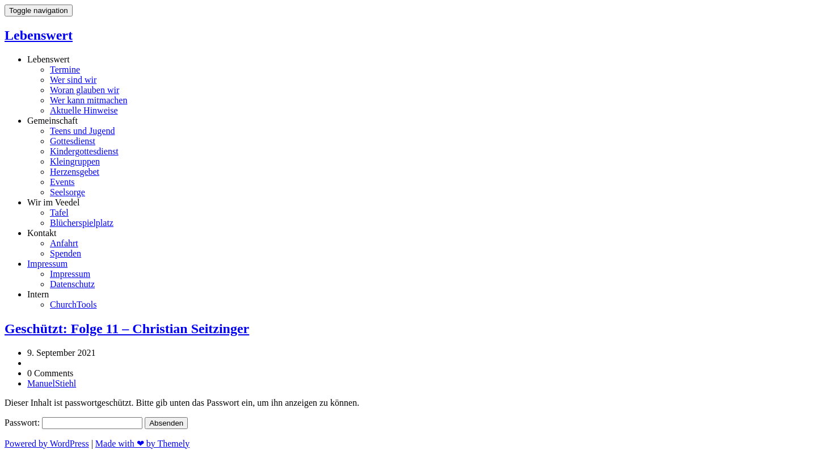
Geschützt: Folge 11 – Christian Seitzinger (127, 328)
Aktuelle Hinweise (84, 110)
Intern (38, 294)
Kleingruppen (75, 161)
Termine (65, 69)
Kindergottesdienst (84, 151)
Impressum (47, 263)
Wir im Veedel (53, 202)
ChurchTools (73, 304)
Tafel (59, 212)
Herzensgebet (74, 172)
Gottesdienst (72, 141)
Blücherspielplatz (81, 223)
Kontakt (42, 233)
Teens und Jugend (82, 131)
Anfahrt (64, 243)
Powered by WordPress (47, 443)
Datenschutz (72, 284)
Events (62, 182)
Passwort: (73, 422)
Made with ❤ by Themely (142, 443)
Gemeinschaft (52, 120)
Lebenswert (39, 35)
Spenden (65, 253)
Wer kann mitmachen (88, 100)
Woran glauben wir (84, 90)
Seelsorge (67, 192)
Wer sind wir (73, 80)
